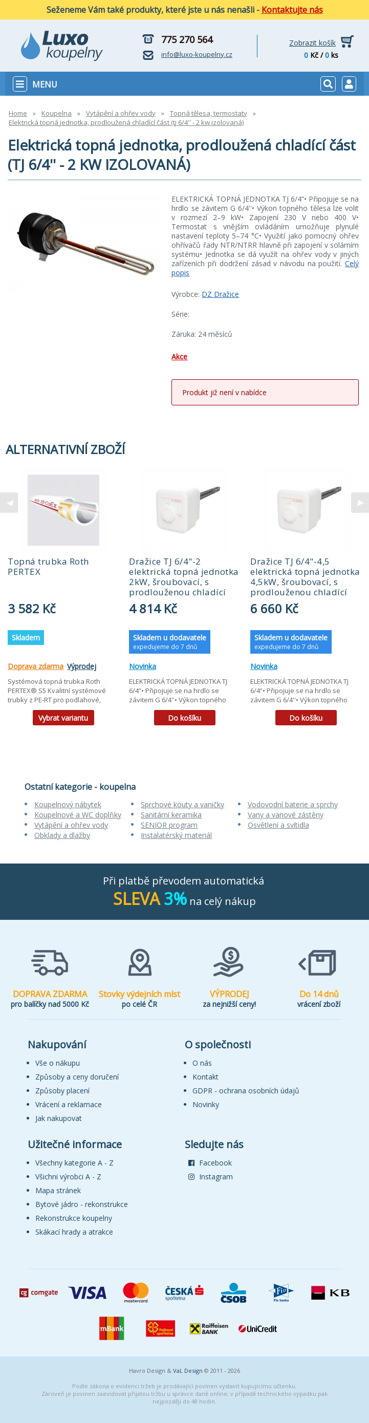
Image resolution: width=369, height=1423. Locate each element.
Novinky (205, 1104)
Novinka (142, 666)
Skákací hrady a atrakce (74, 1232)
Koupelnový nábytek (67, 804)
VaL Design (188, 1370)
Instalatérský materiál (176, 835)
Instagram (210, 1176)
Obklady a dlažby (62, 835)
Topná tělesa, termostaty (208, 113)
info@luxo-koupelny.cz (196, 54)
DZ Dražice (220, 294)
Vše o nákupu (57, 1063)
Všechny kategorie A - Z (74, 1163)
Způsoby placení (62, 1090)
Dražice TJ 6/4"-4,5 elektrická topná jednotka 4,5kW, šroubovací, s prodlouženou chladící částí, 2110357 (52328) (305, 581)
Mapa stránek (58, 1190)
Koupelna (56, 113)
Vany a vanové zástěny (285, 815)
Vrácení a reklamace (68, 1104)
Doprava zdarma (35, 666)
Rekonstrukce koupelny (73, 1218)
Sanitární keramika (171, 815)
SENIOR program (169, 825)
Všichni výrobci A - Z (68, 1176)
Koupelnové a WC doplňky (77, 815)
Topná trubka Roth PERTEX (48, 566)
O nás (202, 1063)
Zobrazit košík (312, 43)
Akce (179, 356)
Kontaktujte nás (292, 9)
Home (18, 113)
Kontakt (205, 1077)
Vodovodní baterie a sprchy (293, 804)
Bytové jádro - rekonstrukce (81, 1204)
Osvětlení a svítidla (278, 825)
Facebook (210, 1163)
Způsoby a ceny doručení (77, 1077)
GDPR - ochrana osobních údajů (245, 1090)
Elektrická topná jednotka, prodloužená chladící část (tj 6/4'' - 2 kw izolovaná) (126, 122)
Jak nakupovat (58, 1118)
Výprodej (81, 666)
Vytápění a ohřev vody (121, 113)
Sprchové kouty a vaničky (182, 804)
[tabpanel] (63, 599)
